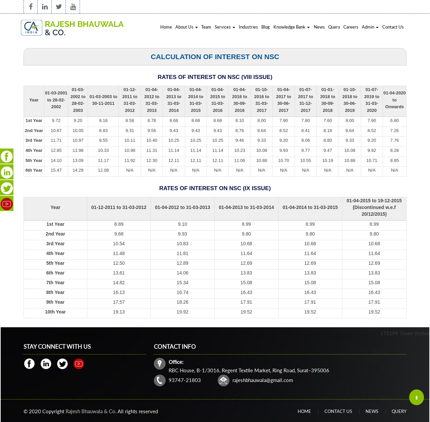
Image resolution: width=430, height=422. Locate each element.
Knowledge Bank (291, 27)
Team (206, 27)
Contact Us (393, 27)
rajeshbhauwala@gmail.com (274, 369)
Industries (248, 27)
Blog (265, 27)
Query (334, 27)
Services (225, 27)
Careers (350, 27)
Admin (370, 27)
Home (166, 27)
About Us (186, 27)
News (319, 27)
